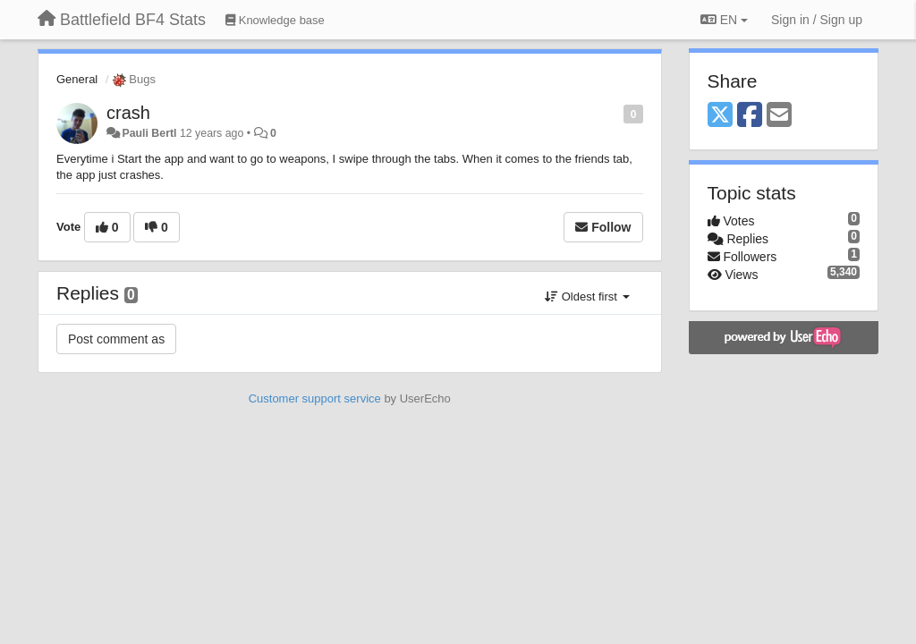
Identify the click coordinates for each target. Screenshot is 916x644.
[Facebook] (749, 115)
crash (128, 113)
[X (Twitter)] (720, 115)
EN (724, 20)
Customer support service (315, 398)
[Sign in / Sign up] (816, 19)
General (77, 79)
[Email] (779, 115)
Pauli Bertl (149, 133)
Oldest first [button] (587, 296)
